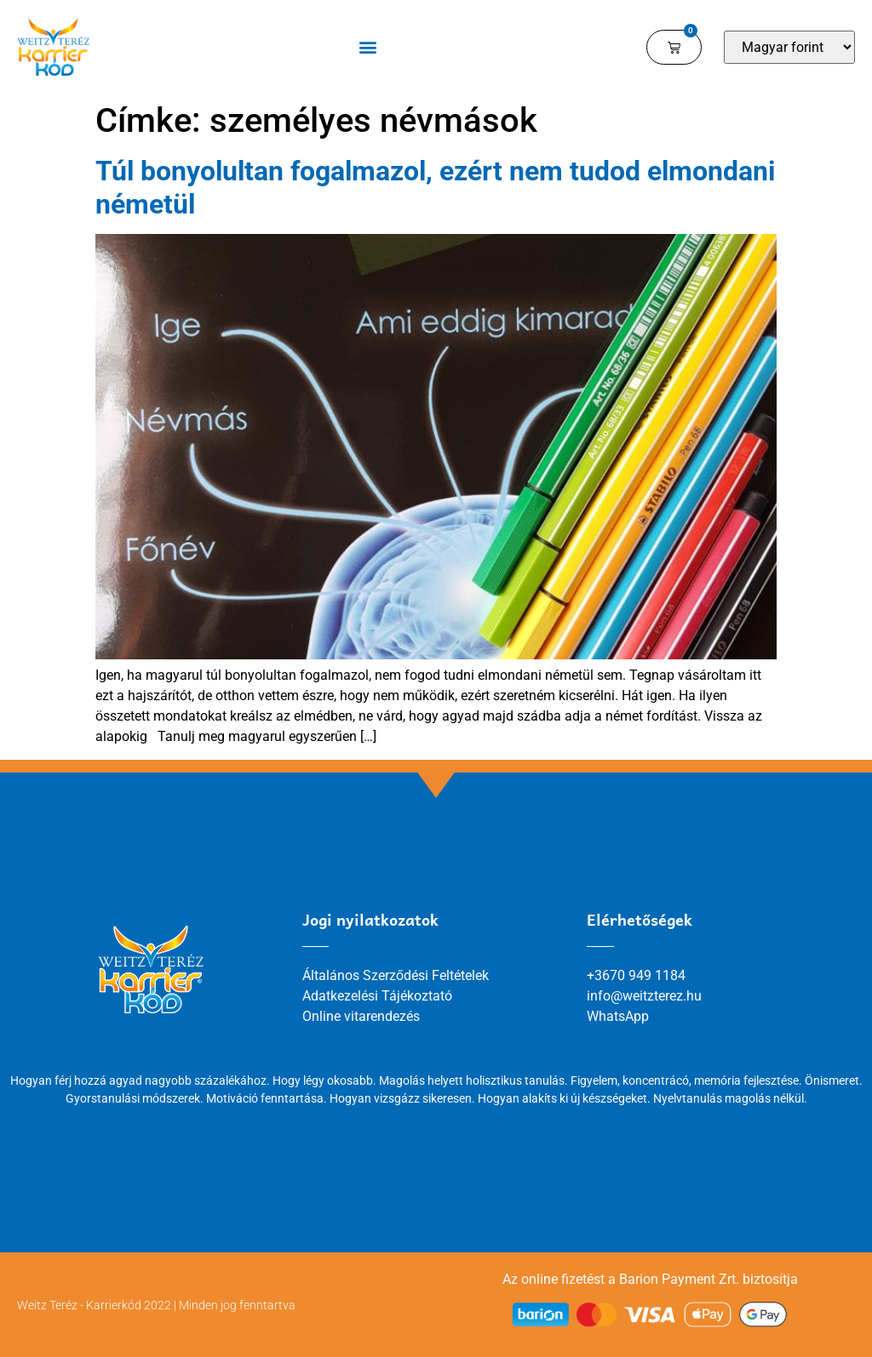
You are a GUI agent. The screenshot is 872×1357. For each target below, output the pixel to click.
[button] (367, 47)
